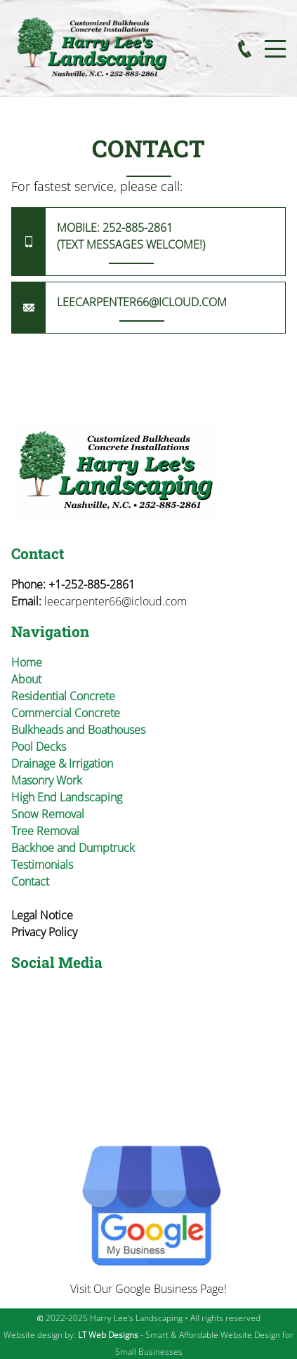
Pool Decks (38, 746)
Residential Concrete (63, 696)
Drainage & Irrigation (62, 763)
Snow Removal (47, 814)
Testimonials (42, 864)
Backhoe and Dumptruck (73, 847)
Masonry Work (46, 780)
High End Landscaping (66, 797)
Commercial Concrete (65, 713)
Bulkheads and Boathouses (78, 729)
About (26, 679)
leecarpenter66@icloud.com (115, 601)
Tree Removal (45, 831)
